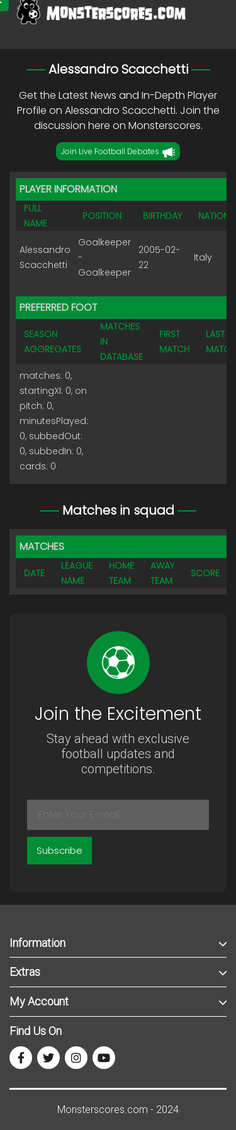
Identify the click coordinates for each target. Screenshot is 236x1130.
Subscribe (59, 850)
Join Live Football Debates (118, 152)
